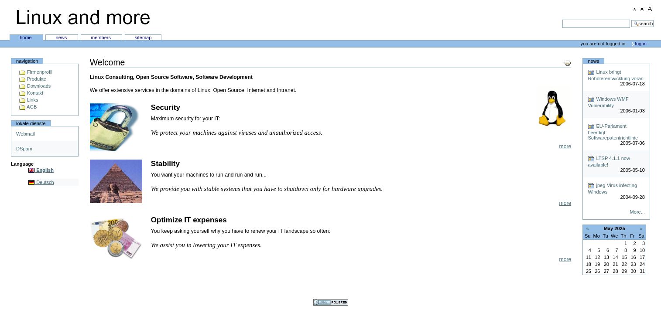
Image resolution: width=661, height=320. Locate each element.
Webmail (25, 133)
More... (637, 211)
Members (101, 37)
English (41, 170)
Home (26, 37)
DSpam (24, 148)
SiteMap (143, 37)
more (565, 146)
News (62, 37)
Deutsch (41, 182)
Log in (641, 43)
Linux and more (82, 17)
